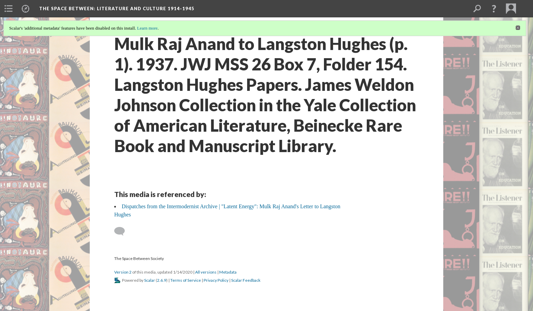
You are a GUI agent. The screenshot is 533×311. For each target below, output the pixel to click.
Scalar (149, 280)
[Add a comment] (122, 231)
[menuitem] (8, 8)
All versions (206, 272)
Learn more (147, 28)
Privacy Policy (216, 280)
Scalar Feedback (245, 280)
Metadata (228, 272)
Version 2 (123, 272)
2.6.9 (161, 280)
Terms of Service (185, 280)
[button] (493, 8)
